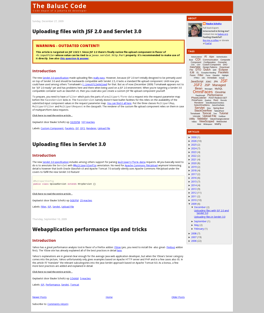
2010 (193, 200)
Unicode (196, 116)
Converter (222, 62)
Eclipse (223, 69)
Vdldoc (194, 122)
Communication (210, 59)
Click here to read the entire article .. (52, 115)
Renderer (91, 128)
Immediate (212, 78)
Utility (192, 118)
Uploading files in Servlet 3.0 (69, 144)
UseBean (222, 116)
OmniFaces (203, 92)
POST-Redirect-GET (218, 98)
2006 (193, 240)
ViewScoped (206, 121)
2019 (193, 166)
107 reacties (88, 122)
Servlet (56, 206)
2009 (193, 203)
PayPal (208, 43)
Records (224, 100)
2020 (193, 163)
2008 (193, 233)
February (199, 228)
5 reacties (85, 278)
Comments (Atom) (57, 304)
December (200, 207)
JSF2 (82, 128)
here (119, 250)
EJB (192, 72)
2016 (193, 177)
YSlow (117, 247)
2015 (193, 181)
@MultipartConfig (84, 165)
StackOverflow (203, 110)
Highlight (225, 75)
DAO (225, 65)
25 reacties (86, 200)
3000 (193, 137)
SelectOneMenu (202, 105)
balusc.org (223, 34)
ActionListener (196, 57)
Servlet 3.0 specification (56, 77)
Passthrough (200, 95)
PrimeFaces (197, 100)
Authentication (222, 57)
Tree (215, 114)
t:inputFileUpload (94, 84)
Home (109, 297)
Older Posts (178, 297)
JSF (77, 128)
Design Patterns (210, 67)
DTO (198, 69)
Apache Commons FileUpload (141, 165)
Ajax (211, 56)
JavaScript (197, 81)
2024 (193, 148)
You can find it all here (119, 103)
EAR (214, 70)
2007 (193, 237)
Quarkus (208, 100)
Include (221, 78)
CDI (198, 59)
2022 (193, 155)
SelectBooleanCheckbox (215, 103)
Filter (43, 206)
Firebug (171, 247)
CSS (193, 65)
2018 (193, 170)
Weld (199, 124)
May (196, 225)
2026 (193, 141)
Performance (53, 284)
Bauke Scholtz (214, 23)
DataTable (195, 67)
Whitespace (207, 124)
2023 (193, 152)
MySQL (219, 88)
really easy (99, 77)
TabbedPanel (219, 111)
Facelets (69, 128)
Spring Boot (218, 108)
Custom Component (52, 128)
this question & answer (74, 58)
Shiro (209, 108)
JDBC (208, 81)
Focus (208, 75)
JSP (49, 206)
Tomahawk (195, 113)
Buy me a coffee (211, 40)
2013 (193, 189)
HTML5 (197, 78)
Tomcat (74, 284)
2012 (193, 192)
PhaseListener (198, 97)
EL (197, 72)
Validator (202, 118)
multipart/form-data (131, 162)
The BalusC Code (60, 6)
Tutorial (223, 113)
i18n (203, 78)
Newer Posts (39, 297)
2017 (193, 174)
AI (205, 56)
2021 (193, 159)
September (200, 221)
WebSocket (222, 121)
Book (191, 60)
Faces (192, 75)
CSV (198, 65)
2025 (193, 144)
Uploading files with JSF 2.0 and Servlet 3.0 (86, 31)
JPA (216, 81)
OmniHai (220, 92)
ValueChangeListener (219, 119)
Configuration (210, 62)
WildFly (217, 124)
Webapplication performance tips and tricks (89, 229)
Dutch (207, 69)
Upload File (104, 128)
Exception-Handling (208, 73)
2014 (193, 185)
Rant (215, 100)
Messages (208, 89)
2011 (193, 196)
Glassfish (216, 75)
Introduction (44, 70)
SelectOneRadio (218, 105)
